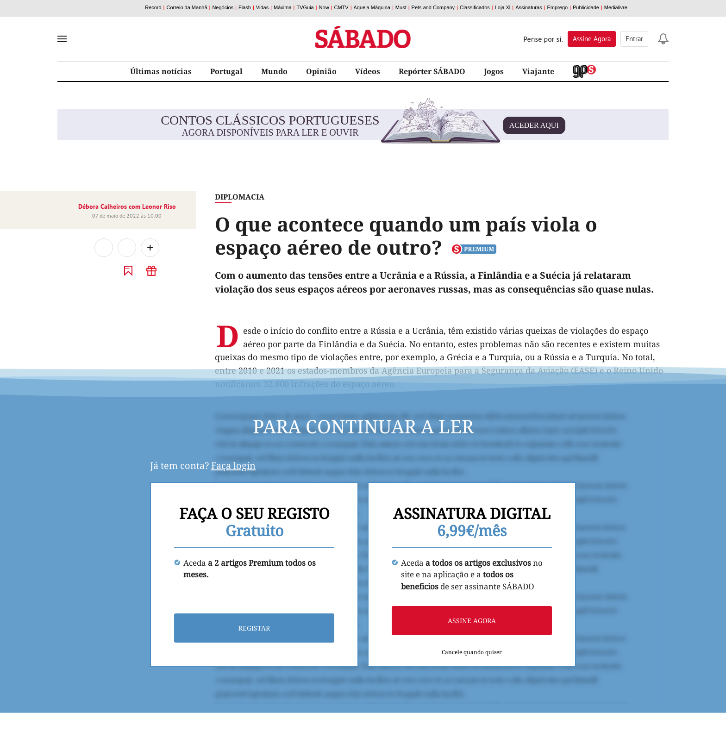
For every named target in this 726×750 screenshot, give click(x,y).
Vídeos (367, 71)
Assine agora (472, 620)
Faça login (233, 465)
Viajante (538, 71)
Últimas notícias (161, 71)
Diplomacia (239, 197)
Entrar (634, 38)
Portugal (226, 71)
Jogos (494, 71)
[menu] (62, 39)
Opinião (321, 71)
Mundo (274, 71)
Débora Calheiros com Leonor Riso (127, 206)
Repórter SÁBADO (432, 71)
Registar (254, 628)
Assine (592, 38)
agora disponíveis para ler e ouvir (363, 125)
